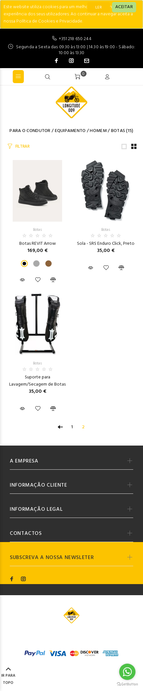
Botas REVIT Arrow (37, 243)
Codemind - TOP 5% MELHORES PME (71, 639)
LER (98, 7)
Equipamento (70, 131)
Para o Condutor (29, 131)
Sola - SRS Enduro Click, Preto (106, 243)
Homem (98, 131)
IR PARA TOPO (8, 676)
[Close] (124, 7)
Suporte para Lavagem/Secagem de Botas (37, 381)
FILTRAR (22, 146)
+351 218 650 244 (75, 39)
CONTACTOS (26, 533)
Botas (118, 131)
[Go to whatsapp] (127, 672)
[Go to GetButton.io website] (127, 684)
